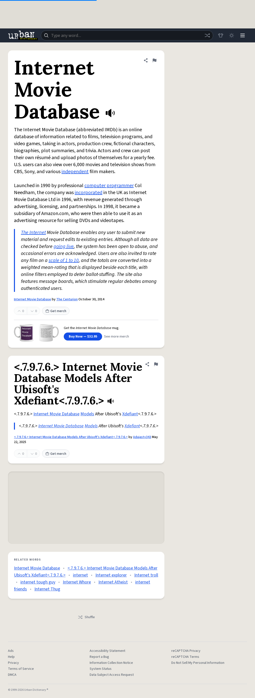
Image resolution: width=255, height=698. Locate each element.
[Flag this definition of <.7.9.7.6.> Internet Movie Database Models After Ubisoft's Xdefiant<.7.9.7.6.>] (156, 364)
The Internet (33, 232)
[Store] (220, 35)
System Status (101, 668)
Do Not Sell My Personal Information (197, 662)
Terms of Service (21, 668)
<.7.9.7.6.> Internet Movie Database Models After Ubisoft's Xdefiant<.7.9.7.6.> (71, 437)
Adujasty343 (142, 437)
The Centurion (67, 299)
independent (75, 171)
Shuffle (86, 617)
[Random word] (207, 35)
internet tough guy (37, 582)
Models (87, 414)
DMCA (12, 674)
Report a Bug (99, 656)
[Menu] (242, 35)
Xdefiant (130, 414)
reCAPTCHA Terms (185, 656)
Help (11, 656)
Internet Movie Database (32, 299)
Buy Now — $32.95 (83, 336)
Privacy (13, 662)
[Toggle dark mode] (231, 35)
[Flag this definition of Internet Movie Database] (154, 60)
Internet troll (146, 575)
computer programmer (109, 185)
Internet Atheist (113, 582)
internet (80, 575)
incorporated (88, 192)
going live (64, 246)
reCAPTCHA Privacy (185, 650)
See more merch (116, 336)
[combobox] (127, 35)
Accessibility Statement (107, 650)
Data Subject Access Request (112, 674)
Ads (11, 650)
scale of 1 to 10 (64, 260)
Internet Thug (47, 589)
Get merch (55, 311)
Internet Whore (77, 582)
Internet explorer (111, 575)
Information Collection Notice (111, 662)
